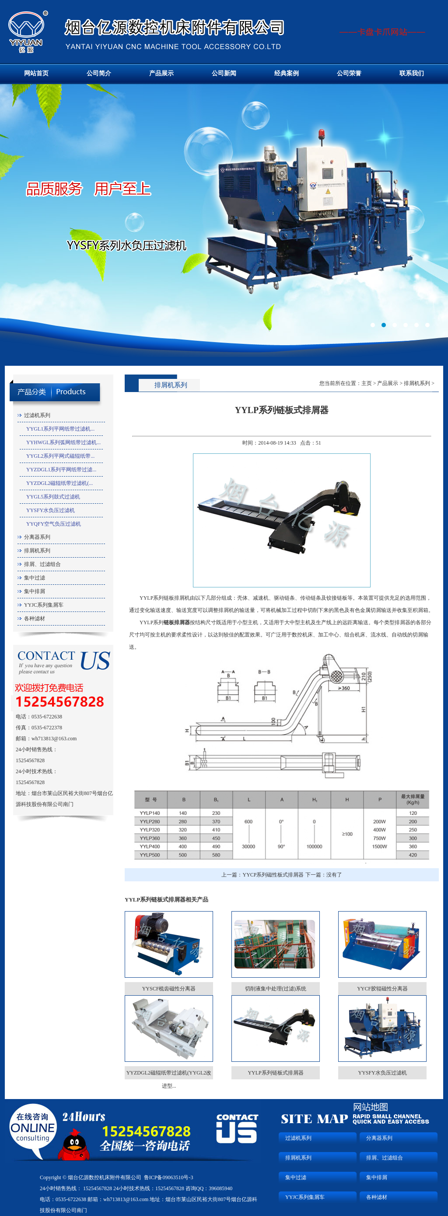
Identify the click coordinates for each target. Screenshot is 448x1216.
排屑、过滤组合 (42, 564)
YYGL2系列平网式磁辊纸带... (60, 456)
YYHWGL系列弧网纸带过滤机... (63, 442)
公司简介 (99, 73)
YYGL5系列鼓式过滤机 (53, 497)
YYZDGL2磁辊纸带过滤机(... (59, 483)
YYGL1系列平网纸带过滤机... (60, 429)
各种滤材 (34, 618)
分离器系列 (37, 537)
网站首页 (36, 73)
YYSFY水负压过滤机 (50, 510)
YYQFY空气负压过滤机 (53, 524)
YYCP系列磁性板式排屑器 (273, 875)
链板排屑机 (177, 598)
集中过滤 (34, 578)
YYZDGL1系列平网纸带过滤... (61, 470)
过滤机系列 (37, 415)
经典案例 (286, 73)
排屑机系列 (37, 551)
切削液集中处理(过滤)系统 (275, 989)
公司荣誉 (349, 73)
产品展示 (161, 73)
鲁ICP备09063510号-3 (168, 1177)
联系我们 (411, 73)
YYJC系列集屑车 (43, 605)
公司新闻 (224, 73)
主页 (366, 383)
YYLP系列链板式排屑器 (275, 1073)
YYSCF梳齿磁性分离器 (169, 989)
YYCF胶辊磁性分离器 (382, 989)
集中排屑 (34, 591)
